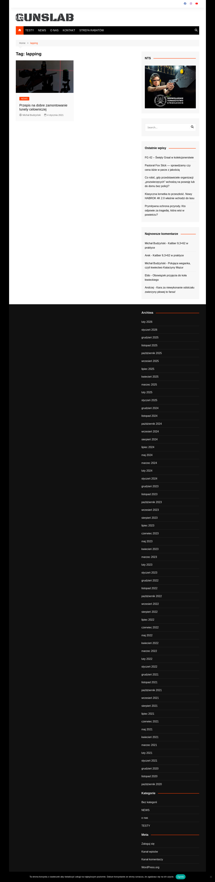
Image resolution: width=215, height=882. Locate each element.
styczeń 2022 (149, 666)
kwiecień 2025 (149, 376)
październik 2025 (151, 353)
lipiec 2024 (147, 447)
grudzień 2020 (149, 768)
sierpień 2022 (149, 611)
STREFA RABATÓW (91, 30)
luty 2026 (146, 321)
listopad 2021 (149, 682)
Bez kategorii (149, 802)
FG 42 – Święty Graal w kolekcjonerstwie (169, 157)
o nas (144, 817)
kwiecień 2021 (149, 737)
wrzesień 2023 (150, 509)
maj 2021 (147, 729)
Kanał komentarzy (152, 859)
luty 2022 (146, 658)
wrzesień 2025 (150, 361)
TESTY (29, 30)
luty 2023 (146, 564)
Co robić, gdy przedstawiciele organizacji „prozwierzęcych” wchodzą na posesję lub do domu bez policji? (170, 182)
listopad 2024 (149, 415)
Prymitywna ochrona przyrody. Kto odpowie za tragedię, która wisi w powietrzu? (165, 210)
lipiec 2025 (147, 369)
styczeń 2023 (149, 572)
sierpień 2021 (149, 705)
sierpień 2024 (149, 439)
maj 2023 (147, 541)
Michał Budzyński (30, 115)
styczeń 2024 (149, 478)
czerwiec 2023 (150, 533)
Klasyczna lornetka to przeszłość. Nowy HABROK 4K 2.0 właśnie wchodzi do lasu (169, 196)
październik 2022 (151, 596)
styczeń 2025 (149, 400)
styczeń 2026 (149, 329)
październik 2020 (151, 784)
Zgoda (180, 876)
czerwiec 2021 (150, 721)
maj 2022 (147, 635)
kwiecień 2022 (149, 643)
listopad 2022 (149, 588)
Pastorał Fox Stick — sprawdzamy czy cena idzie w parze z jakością (168, 167)
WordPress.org (150, 867)
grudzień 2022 (149, 580)
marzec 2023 (149, 557)
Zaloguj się (147, 843)
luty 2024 (146, 470)
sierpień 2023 (149, 517)
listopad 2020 (149, 776)
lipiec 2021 (147, 713)
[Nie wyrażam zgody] (210, 876)
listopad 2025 (149, 345)
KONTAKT (69, 30)
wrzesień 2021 (150, 697)
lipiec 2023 (147, 525)
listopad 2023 (149, 494)
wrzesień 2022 (150, 603)
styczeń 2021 (149, 760)
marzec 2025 (149, 384)
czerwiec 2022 (150, 627)
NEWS (42, 30)
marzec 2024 (149, 463)
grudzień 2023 (149, 486)
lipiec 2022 (147, 619)
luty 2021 (146, 752)
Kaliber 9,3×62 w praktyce (168, 255)
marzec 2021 (149, 745)
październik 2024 (151, 423)
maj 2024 (147, 455)
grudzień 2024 (149, 408)
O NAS (54, 30)
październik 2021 (151, 690)
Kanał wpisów (149, 851)
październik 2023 (151, 502)
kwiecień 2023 (149, 549)
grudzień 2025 (149, 337)
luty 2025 (146, 392)
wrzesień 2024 (150, 431)
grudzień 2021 (149, 674)
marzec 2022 (149, 651)
